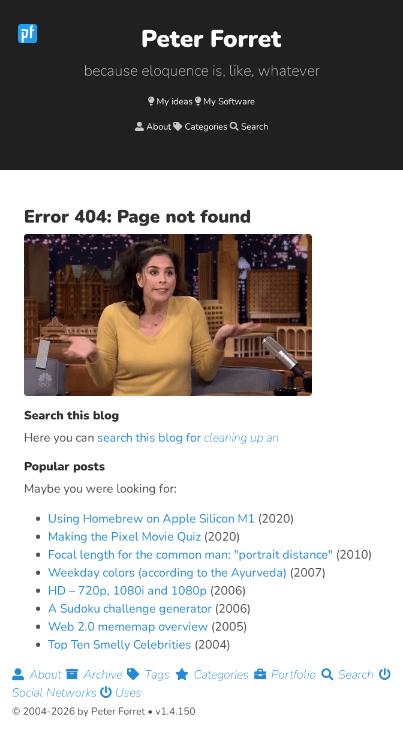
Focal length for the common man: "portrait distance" (190, 555)
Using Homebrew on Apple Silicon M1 (151, 519)
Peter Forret (211, 39)
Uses (121, 693)
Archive (96, 675)
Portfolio (287, 675)
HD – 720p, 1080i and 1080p (127, 591)
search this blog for (188, 438)
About (158, 127)
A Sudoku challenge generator (130, 609)
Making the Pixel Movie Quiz (124, 537)
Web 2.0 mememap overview (128, 627)
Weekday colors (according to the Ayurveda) (167, 573)
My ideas (175, 101)
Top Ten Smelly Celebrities (119, 645)
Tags (151, 675)
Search (255, 127)
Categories (206, 127)
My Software (229, 101)
